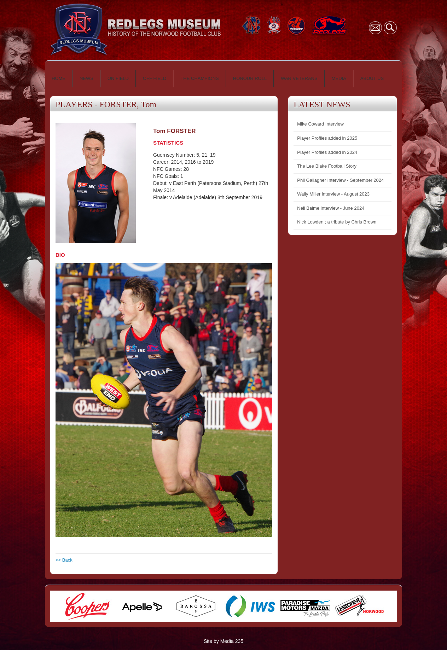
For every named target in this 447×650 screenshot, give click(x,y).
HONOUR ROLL (250, 78)
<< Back (64, 560)
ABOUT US (372, 78)
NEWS (86, 78)
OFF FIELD (154, 78)
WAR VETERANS (299, 78)
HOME (58, 78)
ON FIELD (118, 78)
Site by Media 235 (223, 641)
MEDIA (339, 78)
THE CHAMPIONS (199, 78)
